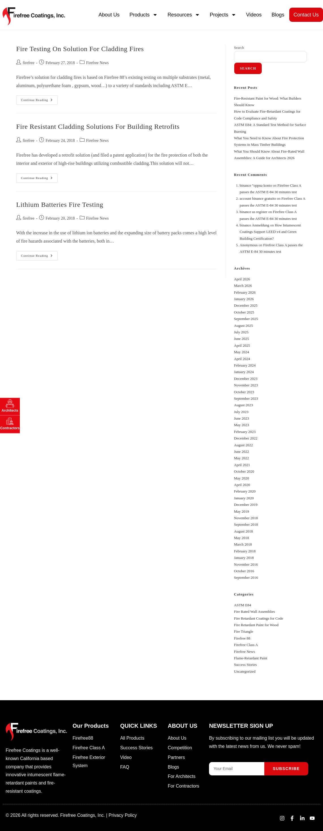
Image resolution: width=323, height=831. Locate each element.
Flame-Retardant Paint (250, 658)
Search (239, 47)
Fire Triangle (243, 631)
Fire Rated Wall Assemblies (254, 611)
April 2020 (242, 485)
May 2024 (241, 352)
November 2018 (246, 518)
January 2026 (244, 299)
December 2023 (245, 378)
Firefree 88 (242, 638)
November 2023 (246, 385)
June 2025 (241, 338)
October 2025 (244, 312)
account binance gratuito (258, 198)
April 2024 (242, 359)
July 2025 (241, 332)
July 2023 (241, 412)
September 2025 (246, 319)
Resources (184, 14)
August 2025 (243, 325)
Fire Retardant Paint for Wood (256, 625)
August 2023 (243, 405)
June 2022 (241, 451)
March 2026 (243, 285)
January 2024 (244, 372)
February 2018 (245, 551)
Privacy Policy (123, 815)
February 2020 (245, 491)
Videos (254, 15)
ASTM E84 (242, 605)
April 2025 (242, 345)
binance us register (253, 212)
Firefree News (97, 63)
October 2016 (244, 571)
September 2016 (246, 577)
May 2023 (241, 425)
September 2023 (246, 398)
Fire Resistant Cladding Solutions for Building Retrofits (98, 126)
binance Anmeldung (254, 225)
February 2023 (245, 432)
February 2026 (245, 292)
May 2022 (241, 458)
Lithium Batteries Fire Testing (59, 204)
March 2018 (243, 544)
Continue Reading (39, 98)
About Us (109, 15)
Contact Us (306, 15)
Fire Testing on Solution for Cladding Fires (80, 48)
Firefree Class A (246, 645)
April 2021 (242, 465)
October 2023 (244, 392)
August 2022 (243, 445)
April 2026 (242, 279)
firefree (28, 63)
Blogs (277, 15)
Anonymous (249, 245)
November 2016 (246, 564)
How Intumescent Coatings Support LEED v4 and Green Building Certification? (270, 232)
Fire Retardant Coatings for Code (258, 618)
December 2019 (245, 504)
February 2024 (245, 365)
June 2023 (241, 418)
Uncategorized (245, 671)
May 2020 (241, 478)
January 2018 (244, 558)
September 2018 (246, 524)
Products (144, 14)
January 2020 (244, 498)
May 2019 (241, 511)
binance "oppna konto (256, 185)
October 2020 (244, 471)
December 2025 (245, 305)
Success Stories (245, 664)
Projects (223, 14)
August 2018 (243, 531)
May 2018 (241, 538)
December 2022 (245, 438)
